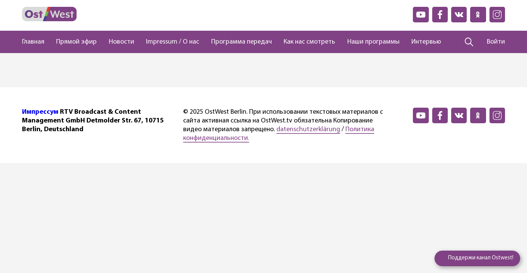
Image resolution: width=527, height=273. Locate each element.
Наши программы (373, 42)
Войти (496, 42)
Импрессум (40, 112)
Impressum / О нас (172, 42)
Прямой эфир (76, 42)
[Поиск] (469, 42)
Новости (121, 42)
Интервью (426, 42)
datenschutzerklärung (308, 129)
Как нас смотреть (309, 42)
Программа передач (241, 42)
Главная (33, 42)
